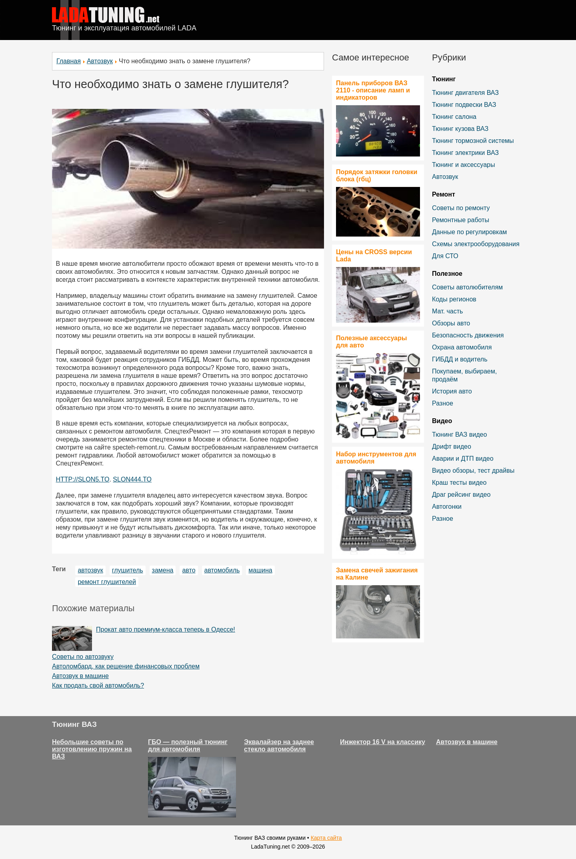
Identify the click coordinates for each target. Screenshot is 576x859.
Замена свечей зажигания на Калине (377, 574)
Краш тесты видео (459, 482)
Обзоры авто (451, 323)
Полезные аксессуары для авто (371, 342)
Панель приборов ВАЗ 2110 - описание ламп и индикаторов (373, 90)
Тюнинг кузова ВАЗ (460, 128)
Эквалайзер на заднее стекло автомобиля (279, 746)
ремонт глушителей (107, 581)
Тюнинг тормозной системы (473, 140)
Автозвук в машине (80, 675)
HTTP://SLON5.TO (83, 479)
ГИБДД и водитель (460, 359)
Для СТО (445, 256)
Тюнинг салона (454, 116)
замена (163, 570)
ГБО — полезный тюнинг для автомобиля (188, 746)
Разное (442, 403)
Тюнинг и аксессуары (463, 164)
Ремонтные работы (460, 220)
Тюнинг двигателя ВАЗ (465, 92)
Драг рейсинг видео (461, 494)
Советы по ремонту (461, 208)
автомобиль (222, 570)
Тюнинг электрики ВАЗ (465, 152)
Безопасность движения (468, 335)
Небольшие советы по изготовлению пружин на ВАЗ (92, 749)
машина (260, 570)
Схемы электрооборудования (476, 244)
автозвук (90, 570)
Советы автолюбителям (467, 287)
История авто (452, 391)
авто (188, 570)
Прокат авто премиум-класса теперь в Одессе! (165, 629)
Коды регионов (454, 299)
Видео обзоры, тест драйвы (473, 470)
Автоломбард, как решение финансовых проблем (126, 666)
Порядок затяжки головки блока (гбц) (376, 176)
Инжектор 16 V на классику (382, 742)
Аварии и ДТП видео (463, 458)
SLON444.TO (132, 479)
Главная (68, 61)
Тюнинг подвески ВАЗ (464, 104)
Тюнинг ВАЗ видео (459, 434)
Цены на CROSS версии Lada (374, 256)
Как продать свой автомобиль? (98, 685)
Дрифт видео (451, 446)
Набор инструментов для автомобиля (376, 458)
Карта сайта (326, 838)
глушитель (127, 570)
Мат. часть (447, 311)
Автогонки (447, 506)
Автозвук (100, 61)
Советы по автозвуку (83, 656)
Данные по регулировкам (469, 232)
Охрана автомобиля (462, 347)
